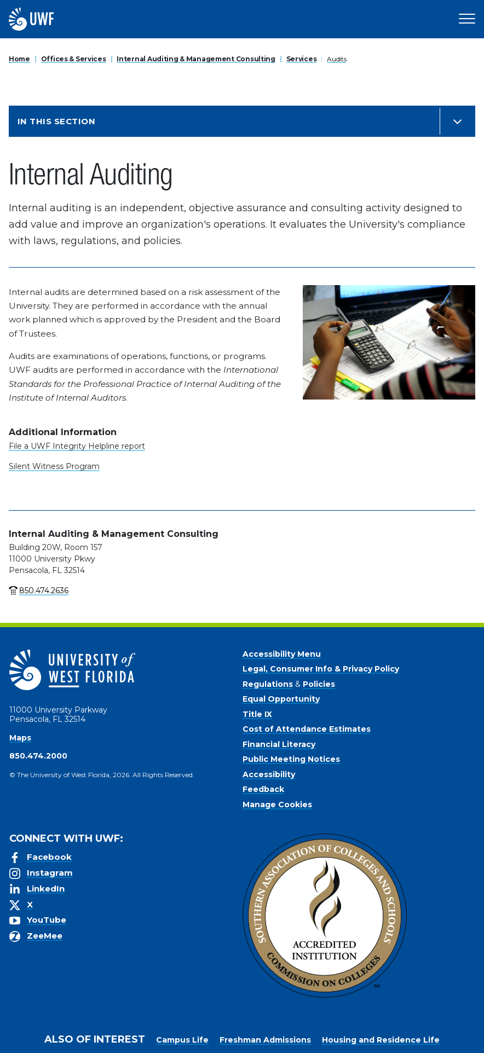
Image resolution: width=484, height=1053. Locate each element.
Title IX (257, 714)
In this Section (56, 121)
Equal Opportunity (281, 699)
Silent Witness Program (54, 466)
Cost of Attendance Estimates (307, 729)
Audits (336, 59)
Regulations (268, 684)
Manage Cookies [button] (404, 1036)
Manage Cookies (277, 804)
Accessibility (269, 774)
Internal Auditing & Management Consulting (196, 59)
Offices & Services (73, 59)
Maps (20, 738)
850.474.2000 (38, 756)
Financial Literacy (279, 744)
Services (301, 59)
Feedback (263, 789)
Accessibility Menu (282, 654)
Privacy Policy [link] (287, 1036)
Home (19, 59)
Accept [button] (346, 1036)
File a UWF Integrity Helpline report (77, 446)
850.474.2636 (43, 590)
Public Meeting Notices (291, 759)
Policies (319, 684)
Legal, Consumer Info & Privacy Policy (321, 669)
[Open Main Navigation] (467, 19)
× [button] (475, 1027)
